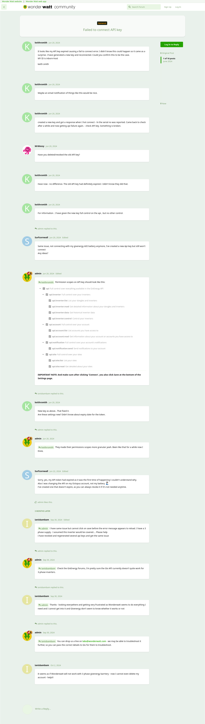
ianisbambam (48, 568)
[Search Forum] (144, 7)
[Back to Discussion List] (4, 7)
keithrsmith (47, 282)
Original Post (167, 53)
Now (163, 103)
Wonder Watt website (12, 1)
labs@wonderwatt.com (94, 641)
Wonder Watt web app (36, 1)
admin (44, 528)
